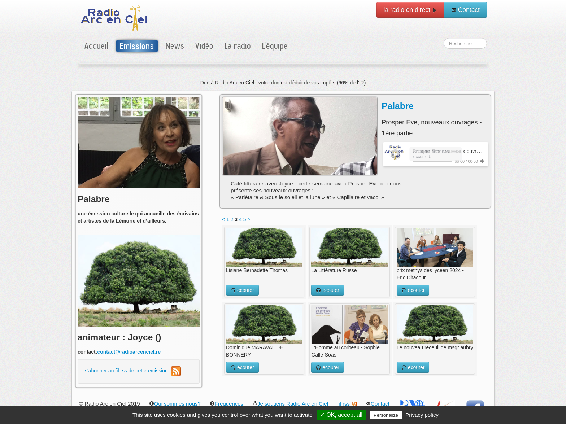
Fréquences (226, 404)
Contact (465, 9)
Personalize (386, 415)
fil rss (347, 404)
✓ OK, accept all (341, 415)
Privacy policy (422, 415)
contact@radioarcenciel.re (129, 352)
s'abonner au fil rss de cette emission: (133, 370)
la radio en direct (410, 9)
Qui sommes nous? (175, 404)
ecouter (242, 290)
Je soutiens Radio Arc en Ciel (290, 404)
